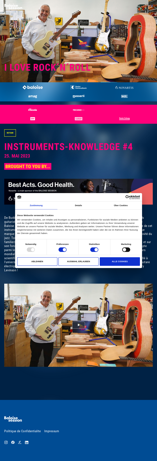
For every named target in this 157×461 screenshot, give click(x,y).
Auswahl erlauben (78, 261)
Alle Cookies (120, 261)
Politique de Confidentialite (22, 431)
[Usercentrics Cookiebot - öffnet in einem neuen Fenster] (127, 197)
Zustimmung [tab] (36, 205)
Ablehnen (37, 261)
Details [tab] (78, 205)
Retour (10, 133)
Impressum (51, 431)
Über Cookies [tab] (121, 205)
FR (140, 6)
